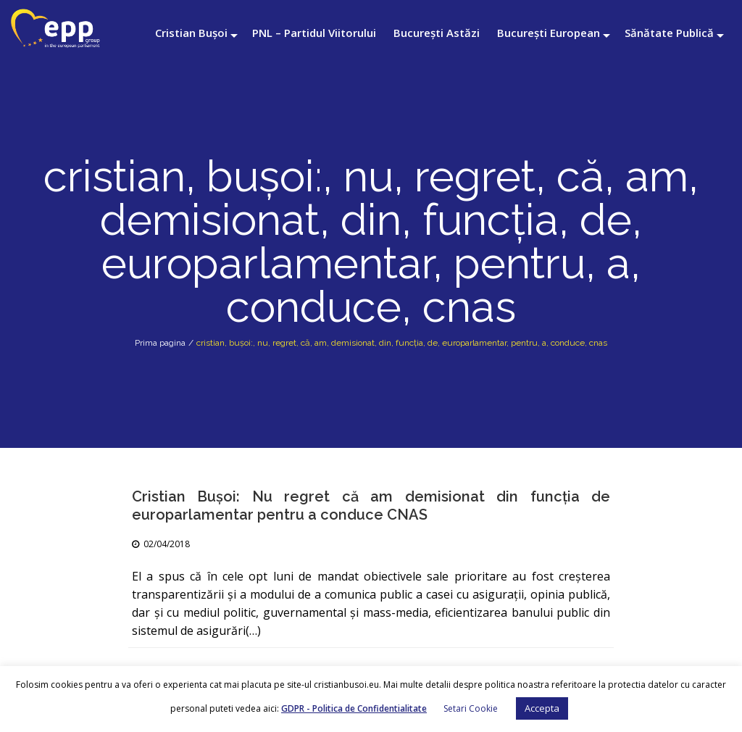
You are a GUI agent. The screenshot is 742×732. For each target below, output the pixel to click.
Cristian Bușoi (191, 32)
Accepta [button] (542, 708)
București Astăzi (436, 32)
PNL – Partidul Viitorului (314, 32)
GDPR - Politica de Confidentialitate (354, 708)
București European (548, 32)
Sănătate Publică (669, 32)
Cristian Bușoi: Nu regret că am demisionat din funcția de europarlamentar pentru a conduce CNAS (371, 505)
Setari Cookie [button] (470, 708)
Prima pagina (160, 343)
